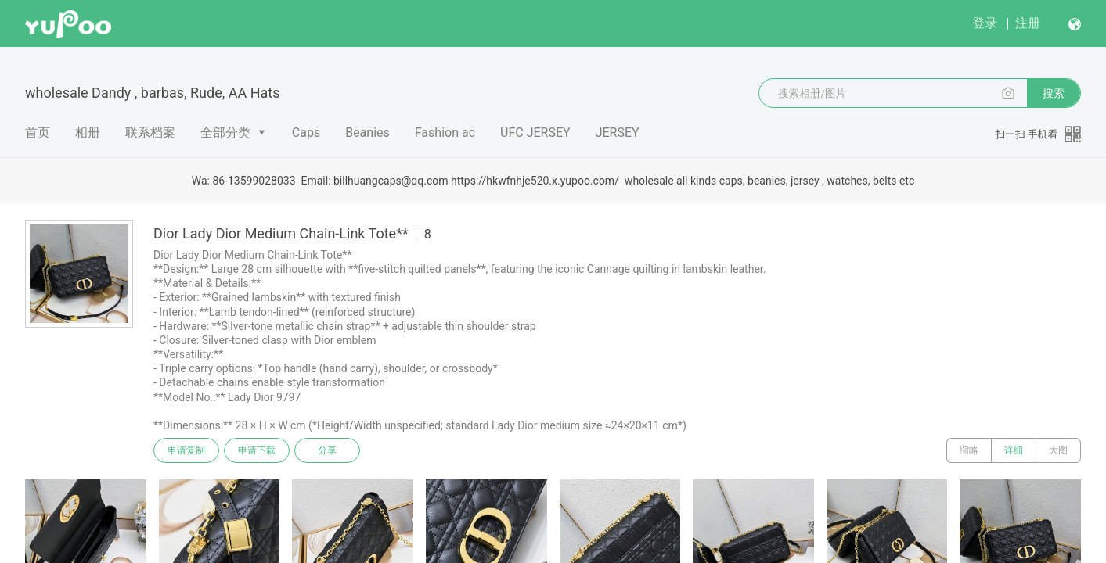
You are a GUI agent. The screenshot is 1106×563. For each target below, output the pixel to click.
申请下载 (257, 450)
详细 (1013, 450)
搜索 (1054, 93)
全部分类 (225, 132)
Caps (306, 132)
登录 (984, 23)
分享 (327, 450)
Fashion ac (445, 132)
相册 (87, 132)
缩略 (969, 450)
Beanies (367, 132)
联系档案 (150, 132)
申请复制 (186, 450)
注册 (1027, 23)
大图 (1058, 450)
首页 (37, 132)
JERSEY (617, 132)
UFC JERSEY (535, 132)
